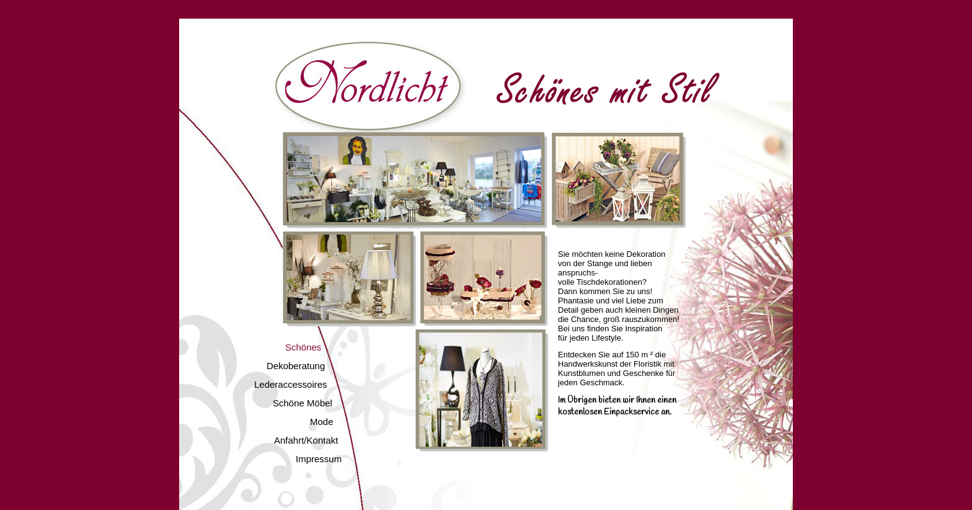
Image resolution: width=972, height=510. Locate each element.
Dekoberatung (296, 365)
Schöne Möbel (302, 403)
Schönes (303, 347)
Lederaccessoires (290, 384)
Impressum (319, 459)
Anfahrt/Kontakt (306, 440)
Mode (322, 421)
